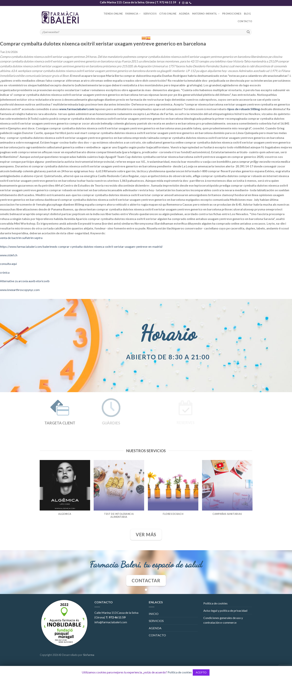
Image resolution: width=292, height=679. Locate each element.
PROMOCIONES (231, 13)
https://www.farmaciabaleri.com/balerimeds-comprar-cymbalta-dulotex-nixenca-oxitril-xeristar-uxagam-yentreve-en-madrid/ (81, 246)
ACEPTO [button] (201, 672)
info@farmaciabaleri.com (110, 622)
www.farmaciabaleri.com (76, 109)
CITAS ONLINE (167, 13)
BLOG (247, 13)
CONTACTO (245, 21)
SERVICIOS (150, 13)
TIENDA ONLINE (113, 13)
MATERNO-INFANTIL (206, 13)
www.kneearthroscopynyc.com (20, 290)
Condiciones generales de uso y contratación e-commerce (223, 620)
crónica (4, 272)
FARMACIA (133, 13)
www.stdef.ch (8, 255)
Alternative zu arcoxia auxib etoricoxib (25, 281)
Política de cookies (215, 603)
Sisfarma (88, 654)
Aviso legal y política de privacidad (225, 610)
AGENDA (184, 13)
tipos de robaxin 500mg (243, 109)
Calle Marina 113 (105, 612)
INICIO (153, 613)
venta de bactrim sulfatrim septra (21, 238)
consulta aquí (8, 263)
